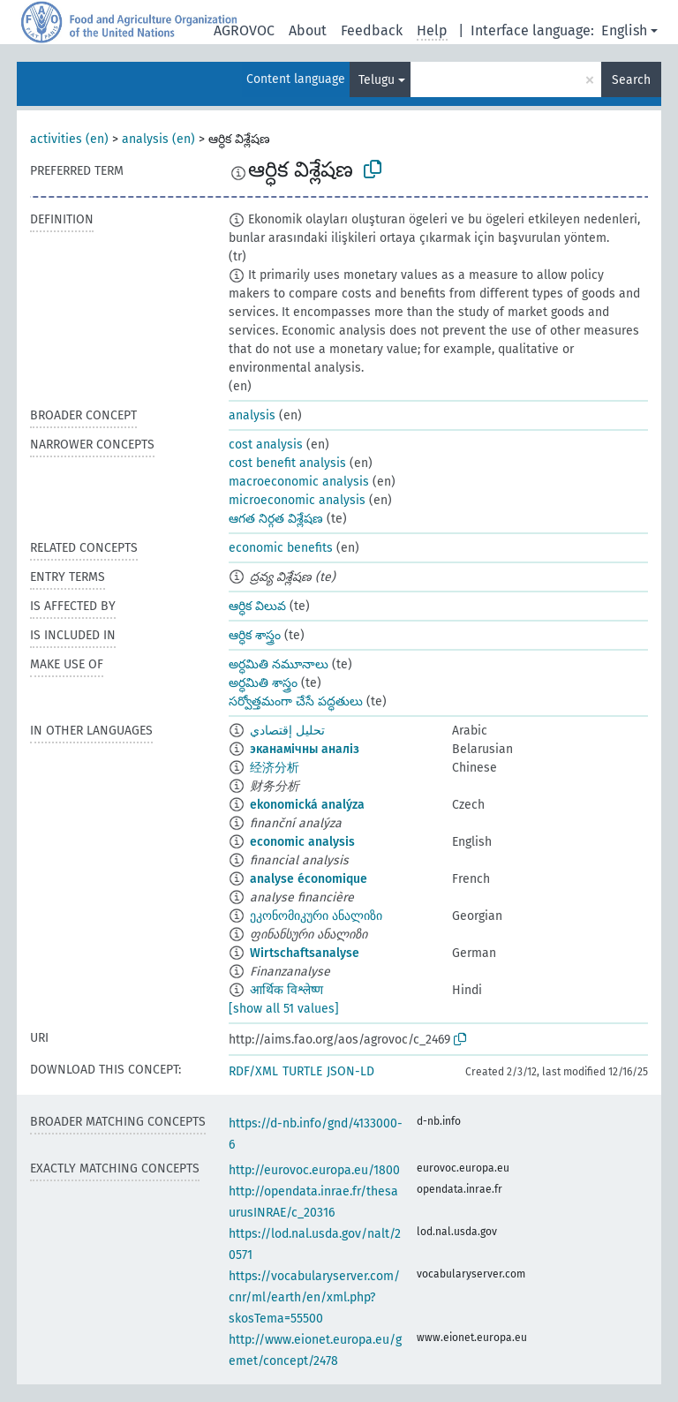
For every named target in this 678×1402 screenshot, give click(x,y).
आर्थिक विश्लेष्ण (286, 990)
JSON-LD (350, 1071)
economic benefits (281, 547)
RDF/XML (253, 1071)
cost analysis (266, 444)
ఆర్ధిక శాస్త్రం (255, 635)
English (624, 30)
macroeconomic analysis (299, 481)
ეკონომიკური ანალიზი (316, 915)
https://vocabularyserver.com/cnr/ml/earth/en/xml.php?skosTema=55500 (314, 1297)
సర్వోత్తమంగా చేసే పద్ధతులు (296, 701)
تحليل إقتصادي (287, 730)
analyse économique (308, 878)
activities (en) (69, 139)
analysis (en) (158, 139)
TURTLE (302, 1071)
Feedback (372, 30)
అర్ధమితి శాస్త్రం (263, 682)
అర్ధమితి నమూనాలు (278, 664)
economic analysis (302, 841)
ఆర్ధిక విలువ (257, 606)
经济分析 (274, 767)
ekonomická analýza (307, 804)
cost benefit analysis (287, 463)
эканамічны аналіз (304, 749)
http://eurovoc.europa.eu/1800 (314, 1170)
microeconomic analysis (297, 500)
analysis (252, 415)
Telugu (376, 79)
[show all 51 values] (284, 1008)
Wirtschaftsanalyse (304, 953)
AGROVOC (244, 30)
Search (631, 79)
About (308, 30)
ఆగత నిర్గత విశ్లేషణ (276, 518)
